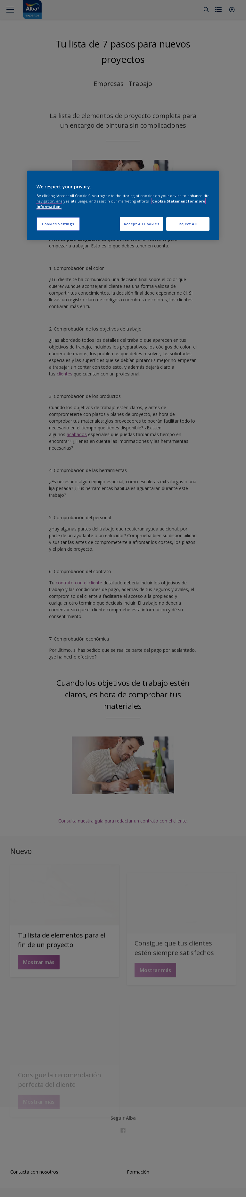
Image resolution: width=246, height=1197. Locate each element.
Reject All (188, 223)
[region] (123, 205)
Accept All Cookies (141, 223)
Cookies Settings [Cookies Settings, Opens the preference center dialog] (58, 223)
